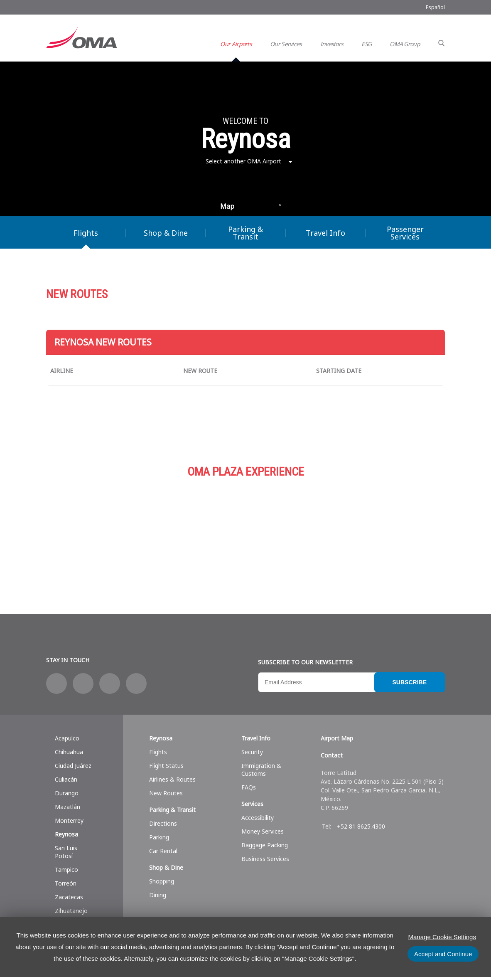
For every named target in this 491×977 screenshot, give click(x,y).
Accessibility (257, 818)
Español (435, 7)
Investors (332, 44)
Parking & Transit (245, 233)
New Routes (166, 793)
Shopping (161, 881)
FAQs (248, 787)
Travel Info (325, 233)
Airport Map (337, 738)
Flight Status (166, 766)
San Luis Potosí (66, 852)
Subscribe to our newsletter (305, 662)
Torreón (65, 883)
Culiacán (66, 779)
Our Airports (236, 44)
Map (227, 206)
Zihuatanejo (71, 911)
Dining (157, 895)
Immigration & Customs (261, 769)
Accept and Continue (443, 953)
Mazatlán (67, 807)
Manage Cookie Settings (442, 936)
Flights (86, 233)
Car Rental (163, 851)
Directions (163, 823)
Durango (67, 793)
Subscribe (410, 682)
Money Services (262, 831)
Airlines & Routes (172, 779)
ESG (366, 44)
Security (252, 752)
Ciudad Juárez (73, 766)
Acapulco (67, 738)
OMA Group (405, 44)
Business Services (265, 859)
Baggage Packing (264, 845)
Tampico (66, 869)
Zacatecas (69, 897)
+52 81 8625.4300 (361, 826)
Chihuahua (69, 752)
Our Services (286, 44)
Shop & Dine (166, 233)
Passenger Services (405, 233)
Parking (245, 531)
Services (378, 531)
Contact (332, 755)
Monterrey (69, 820)
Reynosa (66, 834)
